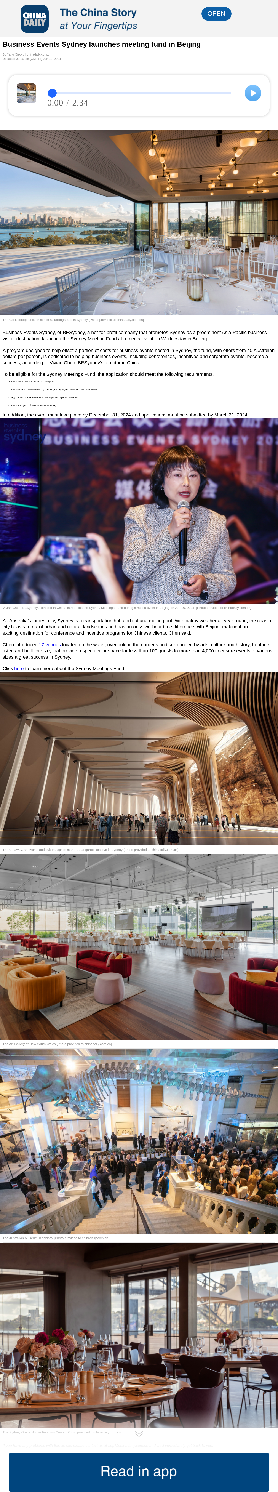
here (19, 668)
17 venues (50, 644)
